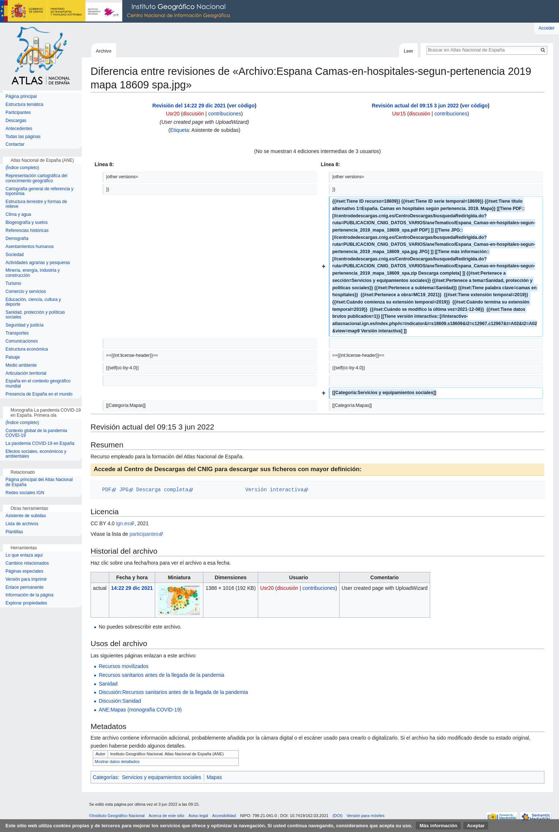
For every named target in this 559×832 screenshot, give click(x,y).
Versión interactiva (274, 489)
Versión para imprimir (26, 579)
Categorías (105, 777)
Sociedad (14, 254)
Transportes (17, 333)
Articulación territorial (25, 373)
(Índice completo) (22, 167)
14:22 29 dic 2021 (132, 588)
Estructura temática (24, 104)
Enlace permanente (24, 587)
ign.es (123, 523)
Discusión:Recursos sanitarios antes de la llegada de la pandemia (173, 692)
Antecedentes (18, 128)
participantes (144, 534)
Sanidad (108, 684)
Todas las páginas (23, 136)
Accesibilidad (224, 815)
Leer (408, 51)
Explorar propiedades (26, 603)
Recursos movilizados (123, 666)
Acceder (547, 28)
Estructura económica (26, 349)
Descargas (15, 120)
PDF (106, 489)
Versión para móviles (365, 815)
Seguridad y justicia (24, 325)
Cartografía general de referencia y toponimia (39, 191)
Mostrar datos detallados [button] (117, 761)
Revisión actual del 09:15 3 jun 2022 (415, 105)
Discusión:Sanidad (120, 701)
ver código (242, 105)
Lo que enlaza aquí (24, 555)
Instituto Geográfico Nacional (117, 11)
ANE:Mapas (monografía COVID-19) (140, 710)
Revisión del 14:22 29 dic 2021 (189, 105)
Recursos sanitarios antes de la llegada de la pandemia (161, 675)
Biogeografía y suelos (26, 222)
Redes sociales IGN (24, 493)
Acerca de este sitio (166, 815)
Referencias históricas (27, 230)
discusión (193, 114)
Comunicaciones (21, 341)
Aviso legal (198, 815)
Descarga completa (162, 489)
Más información (438, 825)
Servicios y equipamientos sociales (161, 777)
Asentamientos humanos (29, 246)
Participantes (18, 112)
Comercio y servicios (25, 291)
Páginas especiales (24, 571)
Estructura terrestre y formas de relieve (36, 204)
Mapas (214, 777)
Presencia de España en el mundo (38, 394)
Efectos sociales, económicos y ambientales (35, 454)
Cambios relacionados (27, 563)
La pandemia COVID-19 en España (39, 443)
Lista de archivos (21, 524)
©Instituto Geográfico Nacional (117, 815)
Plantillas (14, 532)
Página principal (21, 96)
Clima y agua (18, 214)
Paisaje (12, 357)
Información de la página (29, 595)
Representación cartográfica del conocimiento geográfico (36, 178)
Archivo (103, 51)
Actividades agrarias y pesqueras (37, 262)
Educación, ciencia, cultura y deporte (33, 302)
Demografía (16, 238)
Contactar (14, 144)
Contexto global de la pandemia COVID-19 (36, 433)
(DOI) (337, 815)
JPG (123, 489)
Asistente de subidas (25, 516)
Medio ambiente (21, 365)
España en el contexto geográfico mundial (37, 384)
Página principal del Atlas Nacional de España (39, 482)
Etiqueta (179, 130)
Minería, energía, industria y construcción (32, 273)
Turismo (13, 283)
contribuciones (224, 114)
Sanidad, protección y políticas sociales (35, 315)
